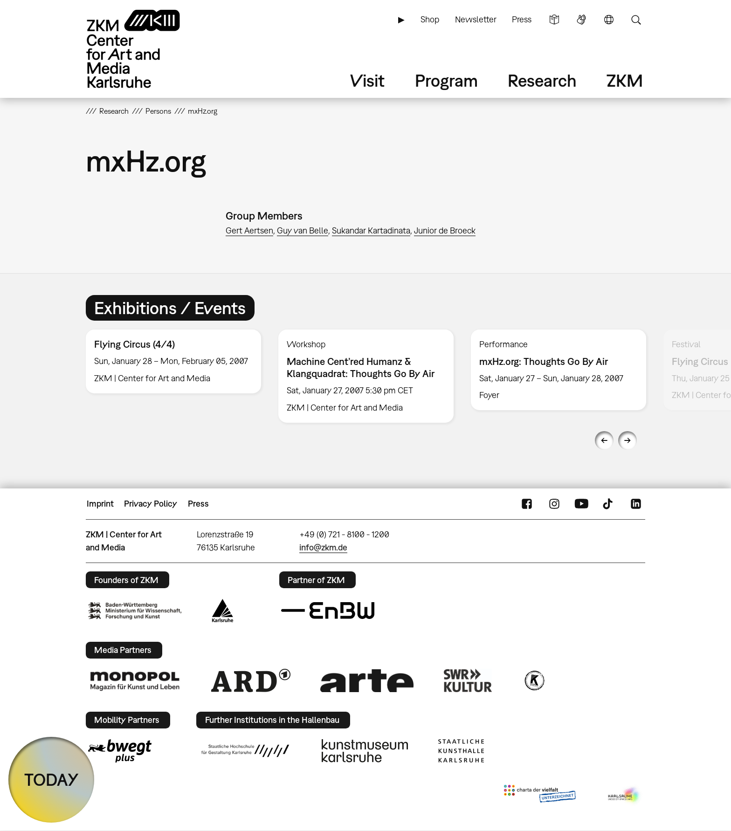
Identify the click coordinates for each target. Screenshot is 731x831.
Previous (604, 440)
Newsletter (476, 19)
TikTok (609, 504)
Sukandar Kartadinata (371, 230)
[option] (173, 361)
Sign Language (581, 19)
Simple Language (554, 19)
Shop (430, 19)
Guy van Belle (302, 230)
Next (627, 440)
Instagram (554, 504)
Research (542, 80)
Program (446, 80)
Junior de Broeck (445, 230)
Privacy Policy (150, 503)
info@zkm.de (323, 547)
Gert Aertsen (249, 230)
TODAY (51, 779)
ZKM (625, 80)
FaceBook (526, 504)
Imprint (100, 503)
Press (521, 19)
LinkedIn (636, 504)
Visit (367, 80)
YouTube (581, 504)
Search (636, 19)
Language (609, 19)
